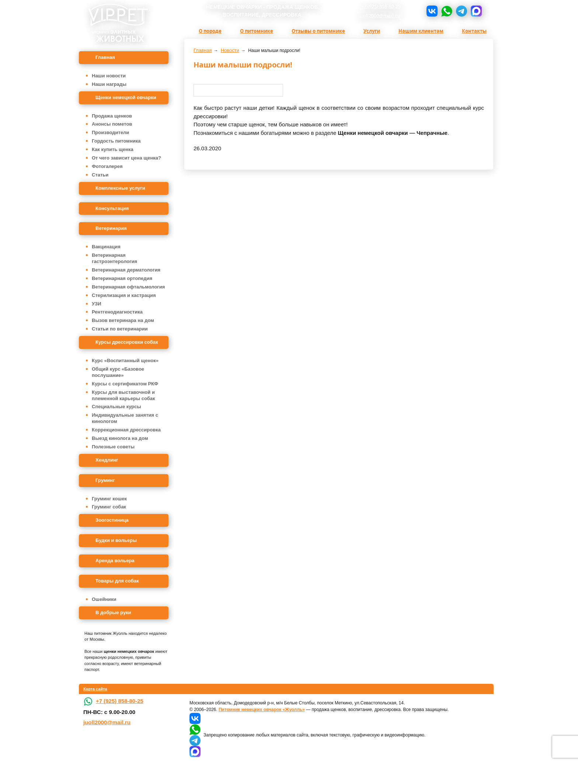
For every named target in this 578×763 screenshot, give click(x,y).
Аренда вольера (115, 560)
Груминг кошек (109, 498)
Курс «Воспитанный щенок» (125, 360)
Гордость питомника (116, 141)
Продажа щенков (112, 116)
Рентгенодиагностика (117, 312)
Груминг (105, 480)
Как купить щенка (112, 149)
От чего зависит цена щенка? (126, 158)
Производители (110, 132)
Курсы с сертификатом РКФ (125, 383)
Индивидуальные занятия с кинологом (125, 418)
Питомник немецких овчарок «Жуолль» (262, 709)
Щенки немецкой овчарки (125, 97)
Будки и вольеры (116, 540)
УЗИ (96, 304)
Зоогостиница (112, 520)
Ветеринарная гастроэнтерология (114, 258)
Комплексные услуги (120, 188)
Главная (105, 57)
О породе (210, 31)
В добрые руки (113, 612)
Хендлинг (106, 460)
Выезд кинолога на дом (120, 438)
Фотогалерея (107, 166)
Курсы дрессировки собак (126, 342)
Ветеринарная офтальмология (128, 287)
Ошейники (104, 599)
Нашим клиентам (420, 31)
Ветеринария (111, 228)
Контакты (474, 31)
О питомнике (256, 31)
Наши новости (109, 75)
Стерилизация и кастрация (124, 295)
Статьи (100, 175)
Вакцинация (106, 246)
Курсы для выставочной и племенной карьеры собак (123, 395)
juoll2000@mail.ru (379, 15)
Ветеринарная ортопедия (122, 278)
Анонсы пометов (112, 124)
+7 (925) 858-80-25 (380, 6)
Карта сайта (95, 689)
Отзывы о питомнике (318, 31)
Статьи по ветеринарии (120, 329)
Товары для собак (117, 581)
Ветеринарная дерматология (126, 270)
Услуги (371, 31)
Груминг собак (109, 507)
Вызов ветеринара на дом (123, 320)
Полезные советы (113, 446)
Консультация (112, 208)
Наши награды (109, 84)
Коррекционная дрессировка (126, 430)
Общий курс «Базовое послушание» (118, 372)
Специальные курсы (116, 406)
